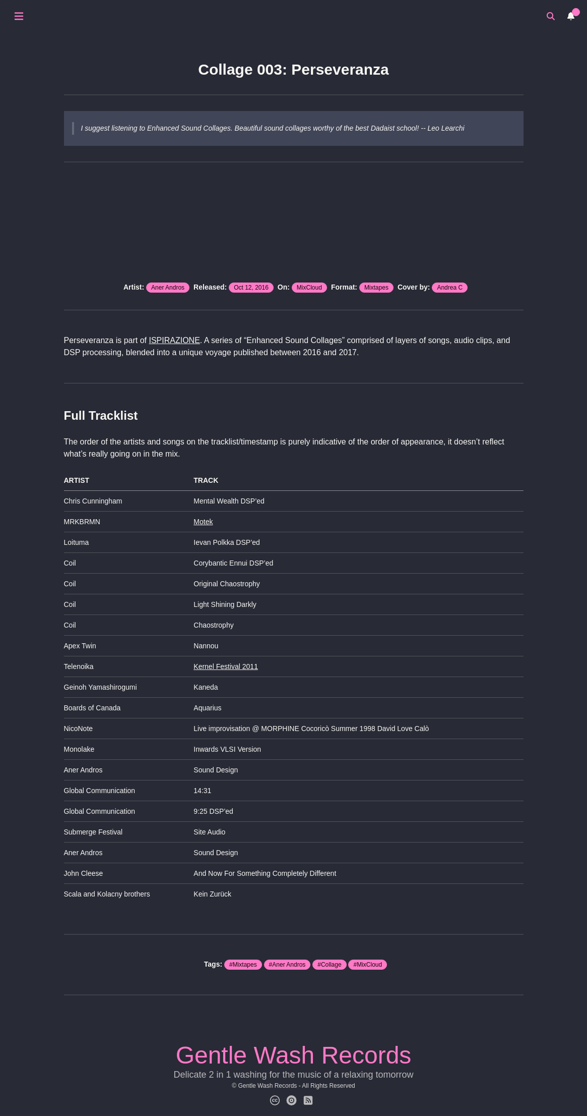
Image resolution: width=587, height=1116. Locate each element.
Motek (203, 522)
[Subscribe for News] (308, 1101)
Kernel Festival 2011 (225, 666)
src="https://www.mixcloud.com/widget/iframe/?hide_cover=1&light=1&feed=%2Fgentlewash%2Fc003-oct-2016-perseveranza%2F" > (294, 223)
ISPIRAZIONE (174, 340)
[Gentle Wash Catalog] (291, 1101)
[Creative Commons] (275, 1101)
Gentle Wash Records (294, 1055)
